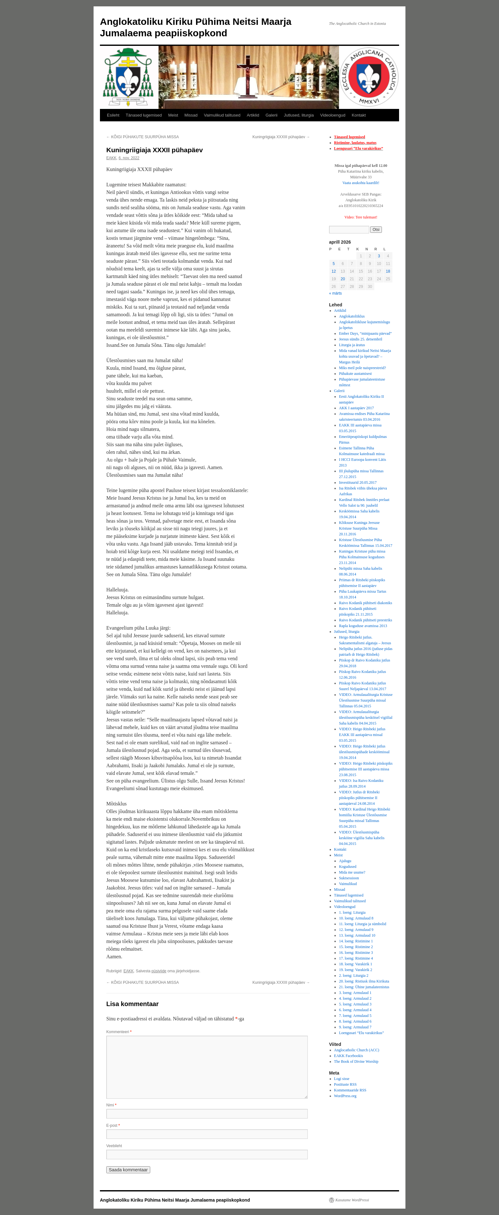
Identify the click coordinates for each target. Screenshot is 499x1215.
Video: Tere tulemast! (360, 217)
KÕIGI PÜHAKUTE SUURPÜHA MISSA (142, 137)
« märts (335, 293)
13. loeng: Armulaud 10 (357, 935)
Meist (173, 115)
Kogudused (347, 866)
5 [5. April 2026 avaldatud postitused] (334, 263)
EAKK (111, 158)
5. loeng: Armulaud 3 (355, 1004)
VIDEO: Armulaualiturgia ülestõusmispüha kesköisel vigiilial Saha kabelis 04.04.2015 (365, 717)
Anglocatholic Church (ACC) (356, 1050)
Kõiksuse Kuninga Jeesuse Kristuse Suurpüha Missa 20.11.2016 (359, 528)
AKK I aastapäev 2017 (356, 408)
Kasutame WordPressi (352, 1200)
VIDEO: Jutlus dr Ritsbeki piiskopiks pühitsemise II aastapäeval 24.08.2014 (359, 798)
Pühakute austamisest (355, 373)
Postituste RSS (345, 1084)
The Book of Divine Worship (356, 1061)
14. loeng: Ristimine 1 (356, 941)
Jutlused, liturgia (299, 115)
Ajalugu (345, 861)
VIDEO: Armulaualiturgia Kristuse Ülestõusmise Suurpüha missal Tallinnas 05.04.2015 (365, 700)
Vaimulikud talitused (222, 115)
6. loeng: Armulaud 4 (355, 1010)
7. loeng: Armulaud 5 (355, 1015)
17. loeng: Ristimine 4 (356, 958)
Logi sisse (341, 1078)
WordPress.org (345, 1096)
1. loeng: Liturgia (352, 912)
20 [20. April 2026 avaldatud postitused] (343, 279)
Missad (191, 115)
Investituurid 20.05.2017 (357, 482)
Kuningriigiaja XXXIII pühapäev (281, 137)
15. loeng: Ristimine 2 (356, 947)
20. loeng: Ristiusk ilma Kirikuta (364, 981)
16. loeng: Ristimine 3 (356, 952)
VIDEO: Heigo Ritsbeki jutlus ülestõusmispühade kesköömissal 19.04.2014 (364, 752)
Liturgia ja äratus (352, 345)
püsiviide (158, 971)
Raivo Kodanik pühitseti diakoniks (365, 603)
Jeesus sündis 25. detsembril (360, 339)
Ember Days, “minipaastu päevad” (365, 333)
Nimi (111, 1105)
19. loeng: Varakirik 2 (355, 970)
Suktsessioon (349, 878)
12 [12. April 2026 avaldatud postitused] (334, 271)
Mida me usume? (352, 872)
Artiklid (253, 115)
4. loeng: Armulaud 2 (355, 998)
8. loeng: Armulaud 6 (355, 1021)
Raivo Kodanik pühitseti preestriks (365, 620)
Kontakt (359, 115)
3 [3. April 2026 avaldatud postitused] (379, 256)
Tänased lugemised (144, 115)
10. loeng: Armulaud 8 (356, 918)
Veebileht (114, 1146)
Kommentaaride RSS (350, 1090)
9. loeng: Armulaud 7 (355, 1027)
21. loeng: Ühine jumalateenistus (364, 987)
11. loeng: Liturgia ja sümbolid (362, 924)
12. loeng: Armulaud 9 (356, 929)
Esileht (113, 115)
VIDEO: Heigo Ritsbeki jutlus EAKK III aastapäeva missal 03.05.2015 (362, 735)
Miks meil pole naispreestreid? (362, 368)
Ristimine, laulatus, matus (355, 142)
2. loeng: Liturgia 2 (353, 975)
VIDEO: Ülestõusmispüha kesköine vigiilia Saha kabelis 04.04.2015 (361, 838)
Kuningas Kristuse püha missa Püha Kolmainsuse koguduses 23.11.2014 (362, 557)
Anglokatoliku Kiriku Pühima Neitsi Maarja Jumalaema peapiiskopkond (175, 1200)
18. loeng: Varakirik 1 (355, 964)
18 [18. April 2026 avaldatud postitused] (388, 271)
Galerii (271, 115)
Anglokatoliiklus (352, 316)
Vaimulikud (348, 884)
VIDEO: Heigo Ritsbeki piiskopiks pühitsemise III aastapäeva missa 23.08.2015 (365, 769)
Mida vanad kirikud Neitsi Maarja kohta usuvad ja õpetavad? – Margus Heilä (365, 356)
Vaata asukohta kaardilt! (360, 183)
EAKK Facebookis (348, 1056)
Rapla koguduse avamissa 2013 (363, 626)
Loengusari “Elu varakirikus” (358, 148)
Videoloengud (332, 115)
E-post (113, 1125)
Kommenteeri (118, 1032)
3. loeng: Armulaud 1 (355, 992)
